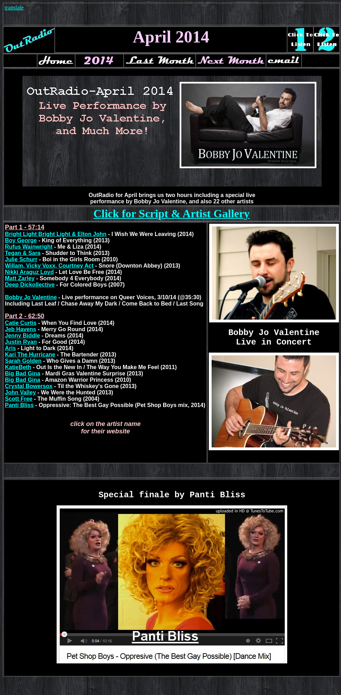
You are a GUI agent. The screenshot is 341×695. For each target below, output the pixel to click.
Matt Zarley (19, 278)
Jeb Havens (20, 329)
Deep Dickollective (29, 285)
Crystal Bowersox (28, 386)
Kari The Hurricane (30, 355)
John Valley (20, 392)
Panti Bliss (19, 405)
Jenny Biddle (22, 336)
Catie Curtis (21, 323)
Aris (10, 348)
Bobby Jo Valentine (31, 297)
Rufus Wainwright (28, 247)
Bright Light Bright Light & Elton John (56, 234)
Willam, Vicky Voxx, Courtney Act (49, 266)
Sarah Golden (23, 361)
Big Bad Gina (22, 373)
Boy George (21, 240)
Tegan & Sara (22, 253)
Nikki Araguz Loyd (29, 272)
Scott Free (18, 399)
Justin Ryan (21, 342)
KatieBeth (18, 367)
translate (14, 8)
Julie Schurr (21, 259)
